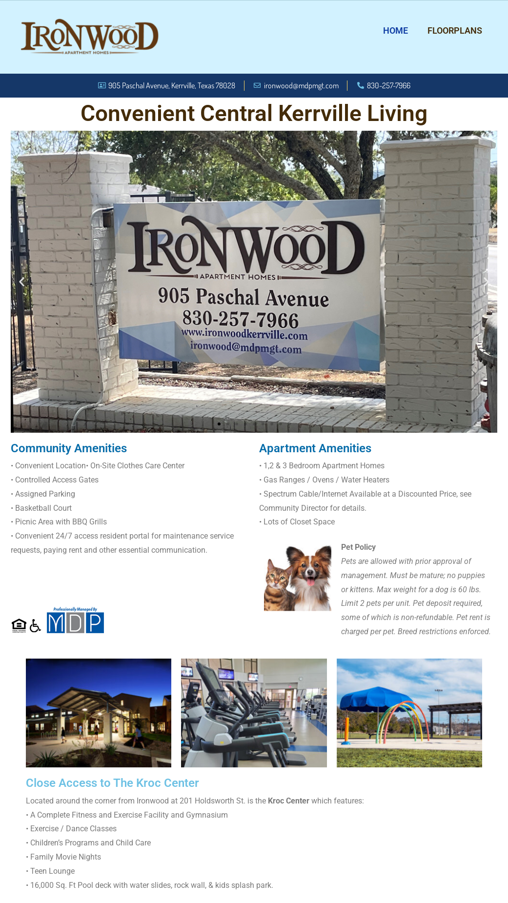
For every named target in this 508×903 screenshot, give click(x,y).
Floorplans (454, 30)
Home (395, 30)
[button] (22, 282)
